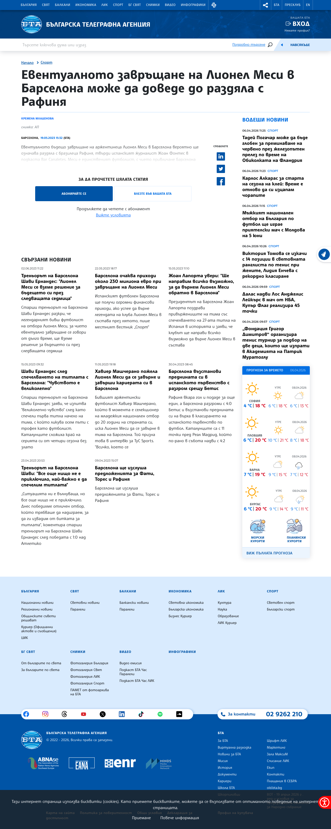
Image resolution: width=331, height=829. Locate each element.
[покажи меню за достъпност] (324, 802)
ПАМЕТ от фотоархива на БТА (89, 692)
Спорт (118, 5)
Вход (301, 23)
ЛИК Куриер (227, 623)
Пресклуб (292, 5)
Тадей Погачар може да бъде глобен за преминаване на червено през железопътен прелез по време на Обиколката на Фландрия (275, 149)
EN (308, 5)
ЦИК (24, 638)
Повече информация (179, 817)
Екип (270, 768)
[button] (213, 5)
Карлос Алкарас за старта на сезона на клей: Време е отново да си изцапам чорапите (273, 186)
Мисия (223, 761)
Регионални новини (36, 609)
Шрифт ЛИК (277, 741)
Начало (27, 63)
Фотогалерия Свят (86, 670)
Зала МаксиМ (277, 754)
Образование (228, 616)
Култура (224, 603)
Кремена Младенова (37, 118)
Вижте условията (113, 214)
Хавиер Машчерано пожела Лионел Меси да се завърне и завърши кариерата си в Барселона (127, 379)
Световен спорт (281, 603)
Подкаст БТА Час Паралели (133, 672)
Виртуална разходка (234, 747)
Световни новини (85, 603)
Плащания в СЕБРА (282, 781)
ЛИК (104, 5)
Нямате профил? (297, 30)
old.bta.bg (274, 788)
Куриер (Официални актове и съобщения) (38, 629)
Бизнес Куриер (180, 616)
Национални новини (37, 603)
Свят (46, 5)
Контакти (275, 774)
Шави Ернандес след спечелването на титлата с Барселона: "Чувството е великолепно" (54, 379)
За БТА (223, 741)
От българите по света (41, 663)
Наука (222, 609)
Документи (227, 774)
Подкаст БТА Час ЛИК (136, 681)
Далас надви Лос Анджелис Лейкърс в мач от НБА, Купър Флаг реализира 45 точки (272, 302)
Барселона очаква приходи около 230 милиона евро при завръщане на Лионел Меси (128, 281)
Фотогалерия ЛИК (85, 677)
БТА (276, 5)
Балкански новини (134, 603)
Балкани (62, 5)
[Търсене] (270, 45)
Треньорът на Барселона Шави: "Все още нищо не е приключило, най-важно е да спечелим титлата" (54, 476)
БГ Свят (135, 5)
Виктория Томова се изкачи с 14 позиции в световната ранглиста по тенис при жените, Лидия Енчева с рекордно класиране (274, 265)
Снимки (153, 5)
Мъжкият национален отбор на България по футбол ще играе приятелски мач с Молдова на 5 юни (273, 224)
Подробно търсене (248, 44)
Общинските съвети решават (38, 618)
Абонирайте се (74, 193)
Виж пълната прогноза (269, 553)
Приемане (141, 817)
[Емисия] (282, 45)
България (29, 5)
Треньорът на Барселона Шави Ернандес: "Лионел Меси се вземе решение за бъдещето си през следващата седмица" (50, 287)
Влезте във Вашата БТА (152, 193)
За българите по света (40, 670)
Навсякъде (300, 45)
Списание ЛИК (278, 761)
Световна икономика (186, 603)
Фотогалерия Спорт (87, 683)
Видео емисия (130, 663)
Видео (170, 5)
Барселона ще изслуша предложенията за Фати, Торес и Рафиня (124, 473)
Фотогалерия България (89, 663)
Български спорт (281, 609)
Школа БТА (226, 788)
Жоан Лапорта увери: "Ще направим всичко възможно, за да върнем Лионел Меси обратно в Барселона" (201, 284)
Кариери (224, 781)
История (225, 768)
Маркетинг (276, 747)
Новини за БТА (229, 754)
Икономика (86, 5)
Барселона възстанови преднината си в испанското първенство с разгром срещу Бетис (199, 379)
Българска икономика (186, 609)
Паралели (77, 609)
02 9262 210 (284, 714)
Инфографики (193, 5)
